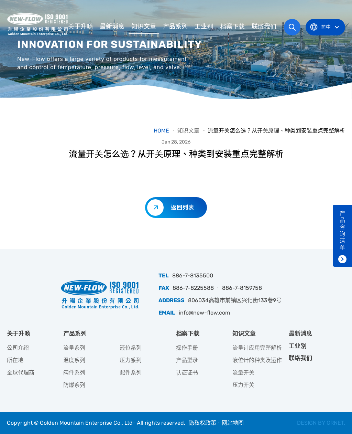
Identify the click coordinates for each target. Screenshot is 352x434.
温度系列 (74, 360)
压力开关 (243, 385)
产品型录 (187, 360)
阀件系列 (74, 372)
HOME (161, 130)
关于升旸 (80, 26)
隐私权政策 (202, 423)
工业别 (204, 26)
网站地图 (233, 423)
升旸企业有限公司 (38, 24)
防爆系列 (74, 385)
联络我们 (264, 26)
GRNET (335, 423)
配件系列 (131, 372)
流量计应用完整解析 (257, 348)
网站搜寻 (292, 27)
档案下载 (232, 26)
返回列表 (182, 207)
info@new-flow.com (204, 312)
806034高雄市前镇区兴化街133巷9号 (235, 300)
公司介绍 (18, 348)
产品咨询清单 (342, 230)
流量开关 (243, 372)
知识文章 (143, 26)
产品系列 (175, 26)
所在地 (15, 360)
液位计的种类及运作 (257, 360)
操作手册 (187, 348)
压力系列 (131, 360)
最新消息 (112, 26)
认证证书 (187, 372)
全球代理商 (20, 372)
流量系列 (74, 348)
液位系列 (131, 348)
